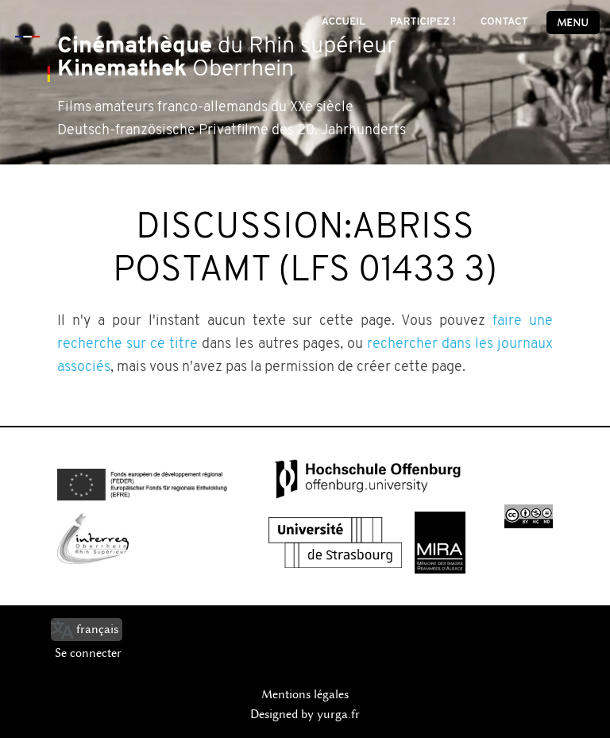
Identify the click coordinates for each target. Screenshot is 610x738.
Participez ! (423, 22)
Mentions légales (305, 694)
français (97, 629)
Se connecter (88, 653)
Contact (504, 22)
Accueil (343, 22)
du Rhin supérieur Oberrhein (226, 58)
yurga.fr (338, 714)
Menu (573, 23)
